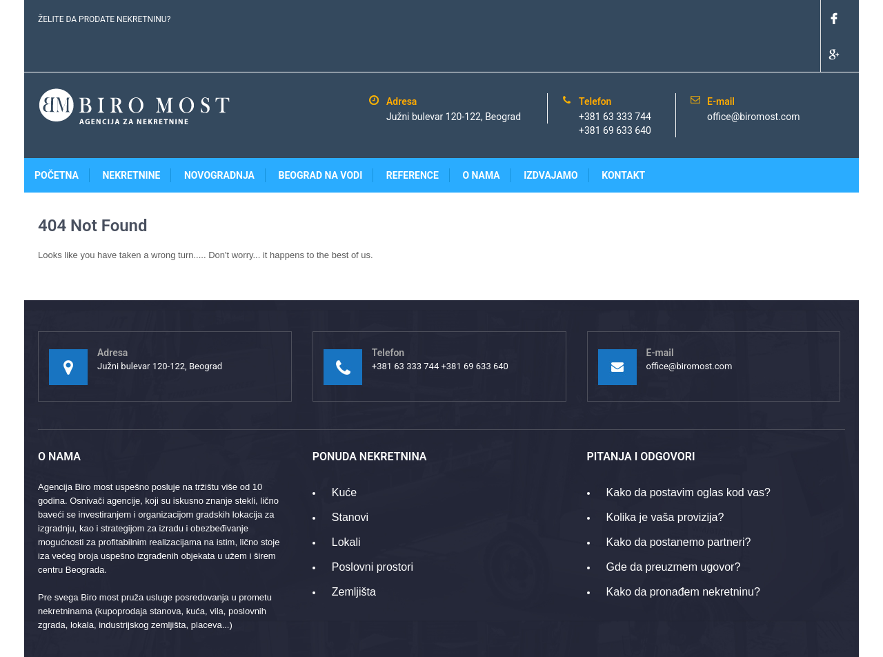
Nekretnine (131, 139)
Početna (56, 139)
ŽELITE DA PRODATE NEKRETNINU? (104, 19)
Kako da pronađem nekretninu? (683, 556)
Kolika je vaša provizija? (665, 481)
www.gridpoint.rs (812, 639)
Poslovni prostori (372, 531)
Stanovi (350, 481)
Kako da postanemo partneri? (678, 506)
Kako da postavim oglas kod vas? (688, 456)
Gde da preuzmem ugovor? (673, 531)
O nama (480, 139)
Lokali (346, 506)
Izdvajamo (551, 139)
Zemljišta (354, 556)
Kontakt (623, 139)
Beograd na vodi (321, 139)
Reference (412, 139)
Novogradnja (219, 139)
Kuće (344, 456)
